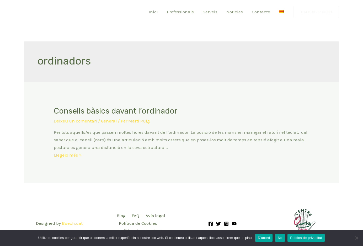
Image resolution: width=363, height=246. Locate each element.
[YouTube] (234, 223)
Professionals (180, 11)
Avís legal (155, 215)
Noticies (234, 11)
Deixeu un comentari (75, 121)
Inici (153, 11)
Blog (121, 215)
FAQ (135, 215)
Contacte (261, 11)
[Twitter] (218, 223)
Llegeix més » (68, 155)
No (280, 238)
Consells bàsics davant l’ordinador (116, 111)
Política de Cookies (138, 223)
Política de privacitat (306, 238)
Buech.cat (72, 223)
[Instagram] (226, 223)
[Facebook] (210, 223)
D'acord (264, 238)
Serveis (210, 11)
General (109, 121)
